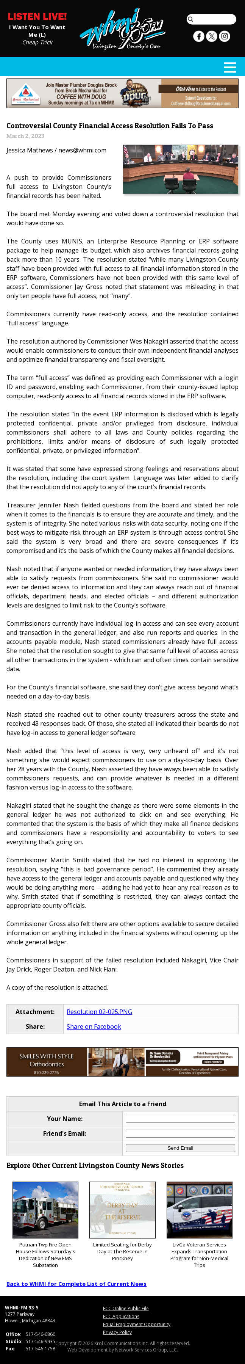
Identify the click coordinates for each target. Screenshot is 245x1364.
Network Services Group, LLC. (146, 1350)
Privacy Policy (117, 1332)
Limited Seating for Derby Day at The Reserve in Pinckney (122, 1222)
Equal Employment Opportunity (136, 1324)
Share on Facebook (94, 1026)
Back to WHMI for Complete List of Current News (76, 1283)
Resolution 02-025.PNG (99, 1012)
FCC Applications (121, 1316)
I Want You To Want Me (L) (37, 30)
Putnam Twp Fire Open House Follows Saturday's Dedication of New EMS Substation (45, 1225)
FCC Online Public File (126, 1308)
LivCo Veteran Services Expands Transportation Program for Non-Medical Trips (200, 1225)
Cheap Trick (37, 42)
